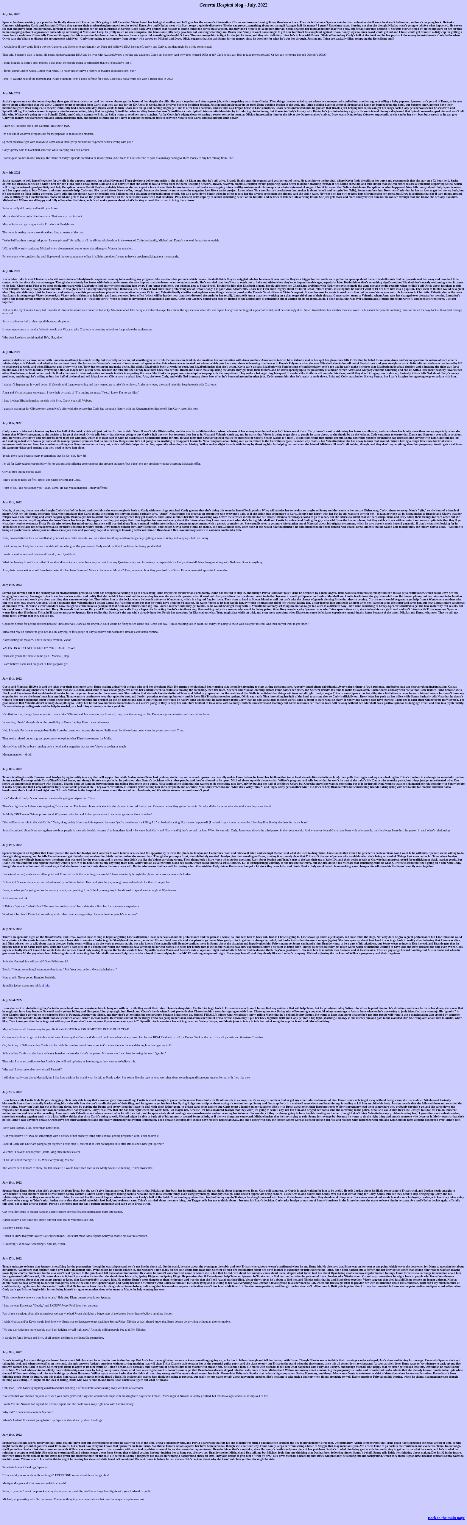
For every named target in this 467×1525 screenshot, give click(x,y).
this (47, 985)
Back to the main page (446, 1517)
